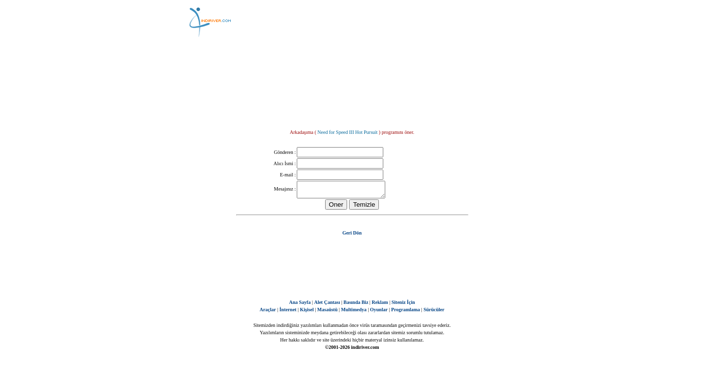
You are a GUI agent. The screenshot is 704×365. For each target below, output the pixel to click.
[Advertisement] (400, 22)
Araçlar (268, 312)
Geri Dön (352, 235)
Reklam (380, 305)
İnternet (287, 312)
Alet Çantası (327, 305)
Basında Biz (355, 305)
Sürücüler (433, 312)
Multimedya (354, 312)
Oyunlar (379, 312)
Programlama (405, 312)
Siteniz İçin (403, 305)
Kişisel (306, 312)
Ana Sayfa (299, 305)
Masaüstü (327, 312)
